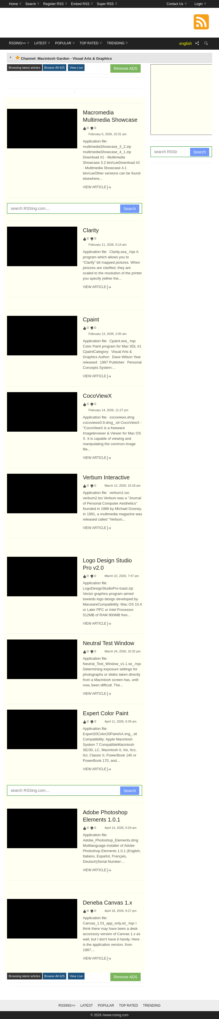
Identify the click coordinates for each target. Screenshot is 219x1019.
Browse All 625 (54, 67)
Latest (86, 1006)
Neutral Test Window (108, 643)
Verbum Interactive (106, 477)
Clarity (91, 230)
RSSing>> (66, 1006)
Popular (106, 1006)
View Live (76, 67)
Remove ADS (125, 68)
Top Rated (128, 1006)
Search (130, 208)
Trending (152, 1006)
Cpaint (91, 319)
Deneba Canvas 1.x (107, 903)
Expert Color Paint (105, 713)
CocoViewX (97, 396)
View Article (97, 187)
